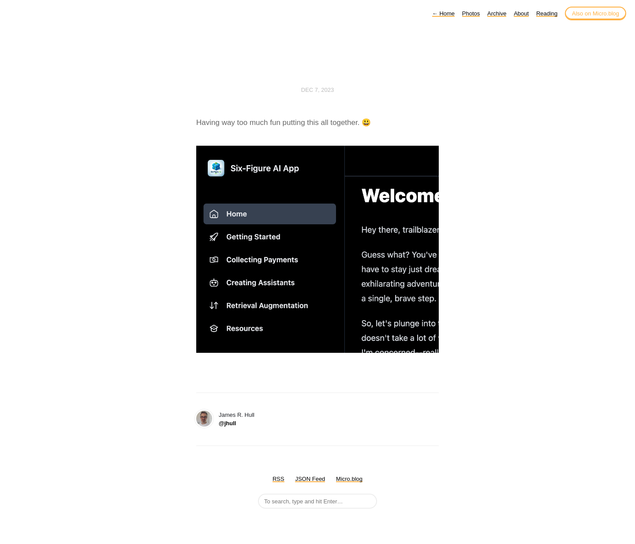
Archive (496, 13)
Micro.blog (349, 479)
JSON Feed (310, 479)
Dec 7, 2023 (317, 90)
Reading (546, 13)
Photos (471, 13)
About (521, 13)
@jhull (227, 423)
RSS (278, 479)
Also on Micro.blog (595, 13)
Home (443, 13)
